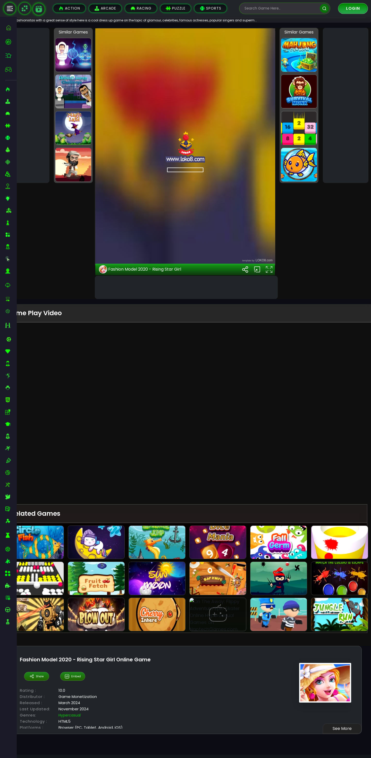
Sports (210, 8)
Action (69, 8)
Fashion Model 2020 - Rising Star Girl (152, 495)
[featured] (11, 55)
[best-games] (11, 42)
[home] (11, 28)
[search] (324, 8)
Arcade (105, 8)
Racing (140, 8)
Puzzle (175, 8)
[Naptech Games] (24, 8)
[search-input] (281, 8)
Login (353, 8)
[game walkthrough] (39, 9)
